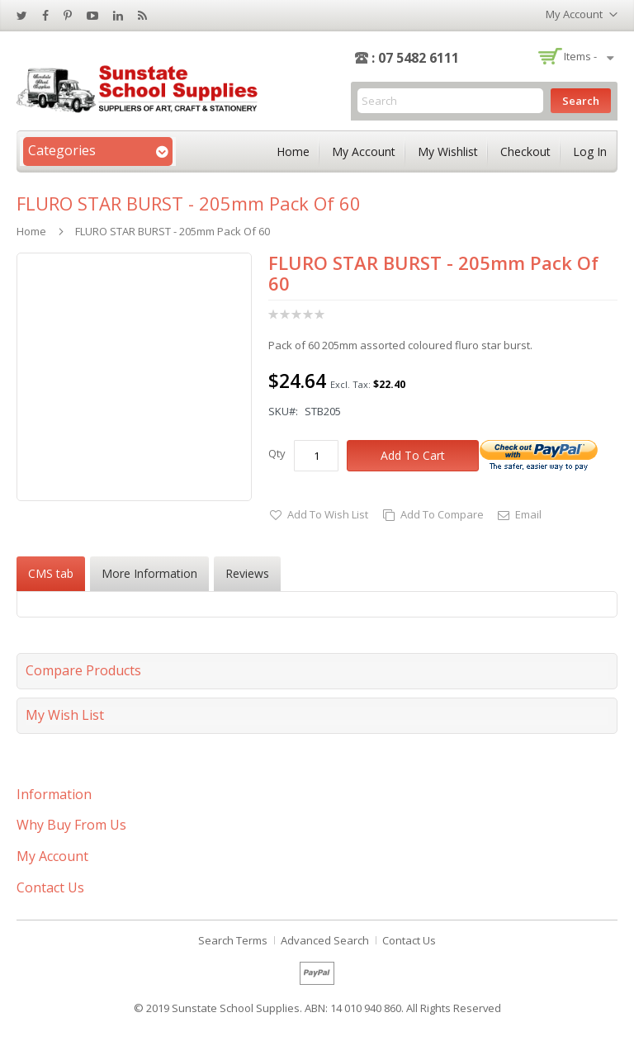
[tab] (51, 573)
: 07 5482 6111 (415, 58)
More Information (149, 573)
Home (293, 151)
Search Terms (232, 940)
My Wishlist (448, 151)
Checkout (525, 151)
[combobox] (450, 100)
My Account (363, 151)
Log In (590, 151)
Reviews (247, 573)
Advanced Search (325, 940)
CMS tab (50, 573)
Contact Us (409, 940)
